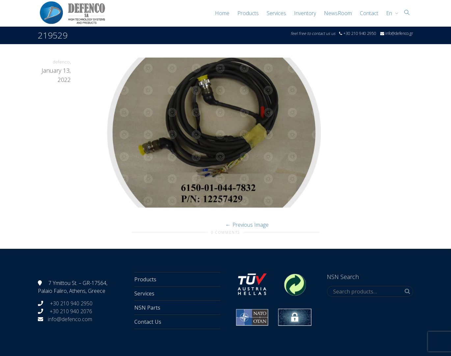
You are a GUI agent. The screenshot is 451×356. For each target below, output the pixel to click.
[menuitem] (390, 13)
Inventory (305, 13)
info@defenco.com (70, 319)
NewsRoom (338, 13)
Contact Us (147, 321)
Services (276, 13)
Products (248, 13)
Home (222, 13)
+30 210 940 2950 (71, 303)
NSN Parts (147, 307)
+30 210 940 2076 (71, 311)
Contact (369, 13)
